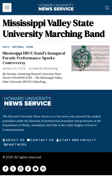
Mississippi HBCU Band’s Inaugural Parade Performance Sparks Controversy (34, 58)
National (18, 47)
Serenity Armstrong (45, 68)
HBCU (6, 47)
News (29, 47)
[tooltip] (6, 169)
